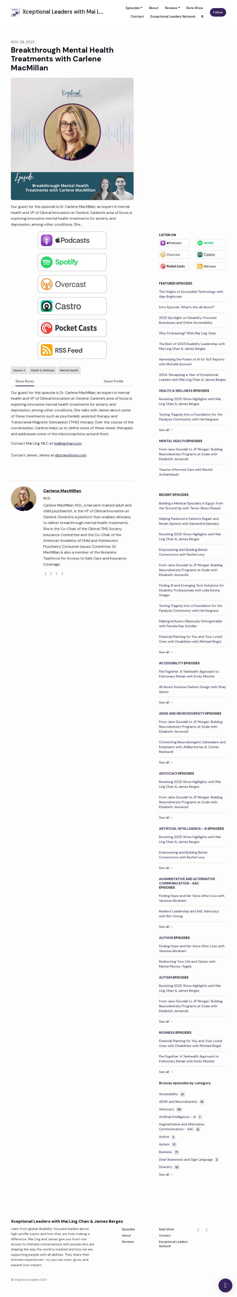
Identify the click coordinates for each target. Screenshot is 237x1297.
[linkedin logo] (62, 573)
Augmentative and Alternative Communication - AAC (187, 881)
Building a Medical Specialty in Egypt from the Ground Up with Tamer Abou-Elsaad (191, 505)
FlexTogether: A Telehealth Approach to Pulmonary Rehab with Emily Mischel (189, 673)
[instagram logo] (56, 573)
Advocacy (168, 773)
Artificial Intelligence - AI (183, 829)
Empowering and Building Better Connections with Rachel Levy (183, 552)
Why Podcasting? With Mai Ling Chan (187, 333)
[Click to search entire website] (202, 16)
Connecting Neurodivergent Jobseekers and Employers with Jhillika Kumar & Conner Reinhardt (192, 747)
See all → (166, 430)
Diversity (169, 1167)
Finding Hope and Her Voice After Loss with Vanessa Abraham (192, 898)
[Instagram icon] (206, 1230)
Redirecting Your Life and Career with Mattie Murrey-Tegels (187, 963)
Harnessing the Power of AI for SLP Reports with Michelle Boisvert (192, 361)
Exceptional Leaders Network (172, 16)
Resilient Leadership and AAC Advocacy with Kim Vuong (189, 913)
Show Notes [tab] (25, 381)
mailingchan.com (68, 443)
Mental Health (172, 441)
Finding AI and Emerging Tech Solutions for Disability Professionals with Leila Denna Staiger (191, 590)
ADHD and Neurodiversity (182, 713)
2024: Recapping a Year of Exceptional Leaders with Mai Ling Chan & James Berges (192, 377)
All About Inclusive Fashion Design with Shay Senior (192, 689)
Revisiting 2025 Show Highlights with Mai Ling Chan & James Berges (190, 401)
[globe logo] (45, 573)
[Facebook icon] (198, 1230)
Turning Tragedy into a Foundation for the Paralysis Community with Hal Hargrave (190, 416)
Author (166, 938)
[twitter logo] (51, 573)
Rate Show (195, 8)
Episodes (133, 8)
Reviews (171, 8)
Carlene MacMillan (62, 491)
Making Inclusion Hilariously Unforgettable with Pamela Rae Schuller (190, 623)
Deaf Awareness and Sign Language (189, 1159)
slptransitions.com (70, 455)
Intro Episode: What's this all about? (186, 307)
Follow (218, 12)
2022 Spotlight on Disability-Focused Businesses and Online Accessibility (187, 320)
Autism (165, 977)
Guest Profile (113, 381)
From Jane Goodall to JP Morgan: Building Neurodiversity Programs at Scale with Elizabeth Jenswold (190, 454)
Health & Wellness (176, 391)
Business (167, 1032)
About (154, 8)
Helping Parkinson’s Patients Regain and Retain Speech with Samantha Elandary (189, 521)
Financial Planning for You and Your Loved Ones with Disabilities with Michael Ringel (190, 639)
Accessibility (171, 663)
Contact (137, 16)
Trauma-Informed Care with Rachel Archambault (185, 471)
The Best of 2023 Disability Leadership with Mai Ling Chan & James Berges (192, 346)
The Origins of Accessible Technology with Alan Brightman (191, 294)
